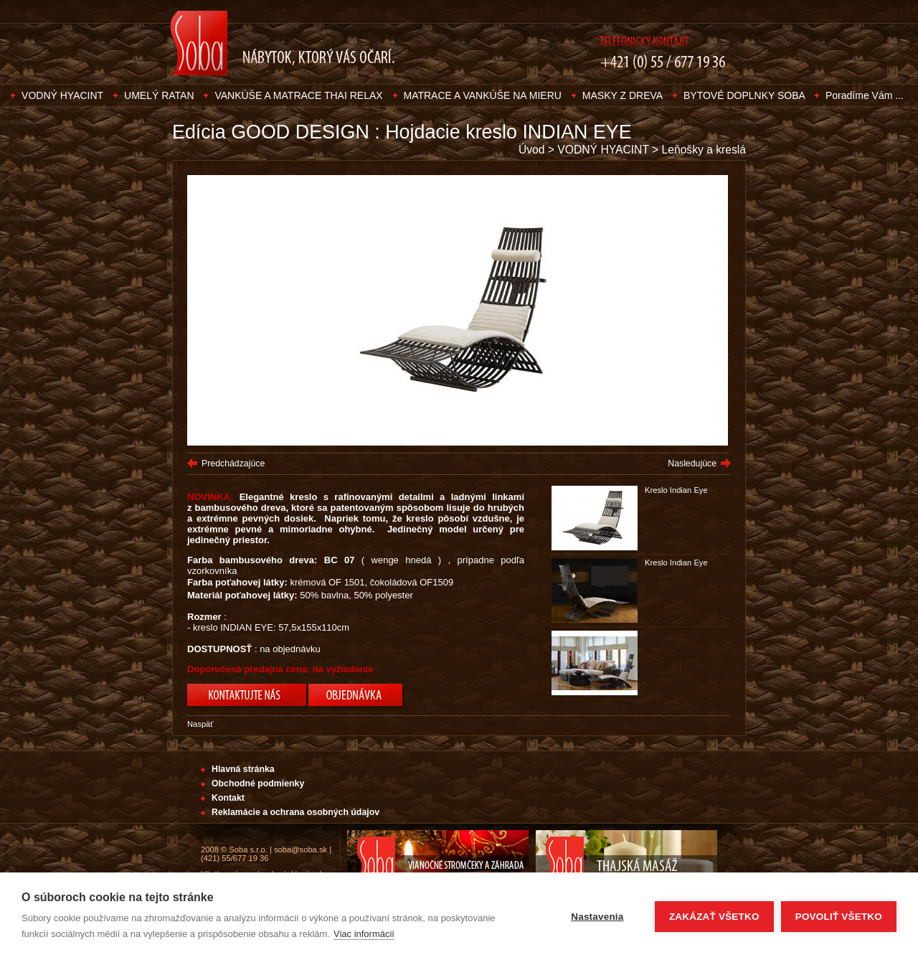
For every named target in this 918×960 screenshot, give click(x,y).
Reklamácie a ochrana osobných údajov (295, 812)
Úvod (532, 149)
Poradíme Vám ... (864, 95)
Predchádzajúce (233, 463)
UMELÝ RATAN (159, 95)
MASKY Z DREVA (622, 95)
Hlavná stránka (243, 769)
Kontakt (228, 798)
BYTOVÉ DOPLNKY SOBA (745, 95)
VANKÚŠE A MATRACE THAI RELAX (298, 95)
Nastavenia (597, 916)
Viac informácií (363, 933)
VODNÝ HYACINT (62, 95)
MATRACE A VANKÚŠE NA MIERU (483, 95)
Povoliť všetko (838, 916)
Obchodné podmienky (258, 783)
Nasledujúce (692, 463)
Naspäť (200, 724)
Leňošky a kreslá (704, 149)
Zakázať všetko (714, 916)
